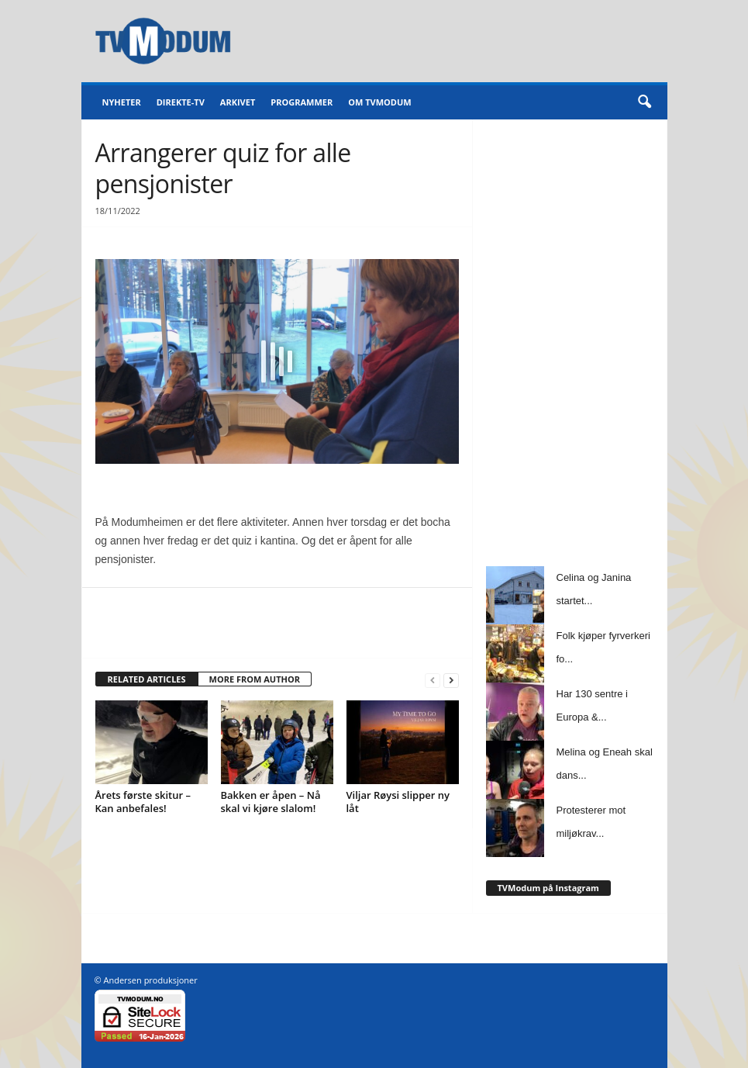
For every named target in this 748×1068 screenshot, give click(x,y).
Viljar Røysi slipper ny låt (398, 801)
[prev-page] (432, 680)
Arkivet (237, 102)
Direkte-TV (181, 102)
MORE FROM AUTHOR (254, 679)
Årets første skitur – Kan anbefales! (143, 801)
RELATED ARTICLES (147, 679)
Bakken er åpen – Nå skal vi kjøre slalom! (271, 801)
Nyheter (121, 102)
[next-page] (451, 680)
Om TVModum (379, 102)
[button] (644, 102)
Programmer (302, 102)
